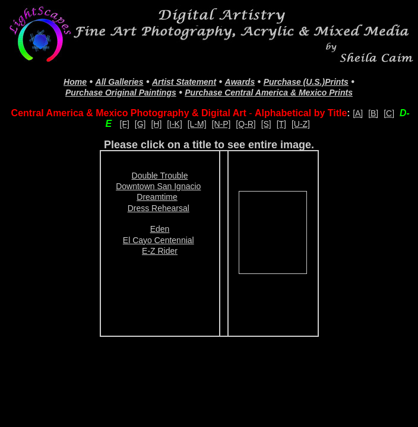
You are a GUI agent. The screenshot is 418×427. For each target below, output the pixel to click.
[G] (140, 124)
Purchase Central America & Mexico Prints (269, 92)
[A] (358, 113)
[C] (389, 113)
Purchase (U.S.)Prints (306, 82)
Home (75, 82)
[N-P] (221, 124)
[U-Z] (301, 124)
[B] (373, 113)
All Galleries (120, 82)
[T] (281, 124)
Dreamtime (157, 197)
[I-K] (174, 124)
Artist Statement (184, 82)
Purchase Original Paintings (120, 92)
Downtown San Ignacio (158, 186)
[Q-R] (245, 124)
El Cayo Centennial (158, 240)
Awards (240, 82)
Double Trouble (160, 175)
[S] (266, 124)
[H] (156, 124)
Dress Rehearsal (158, 208)
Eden (160, 229)
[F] (124, 124)
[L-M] (197, 124)
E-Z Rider (160, 251)
